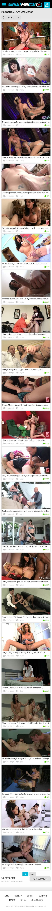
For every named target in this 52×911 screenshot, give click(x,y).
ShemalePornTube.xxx (23, 907)
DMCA (23, 900)
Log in (30, 896)
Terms (12, 900)
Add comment (40, 879)
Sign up (18, 896)
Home (6, 896)
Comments (7, 877)
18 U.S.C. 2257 (37, 900)
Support (43, 896)
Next (32, 874)
